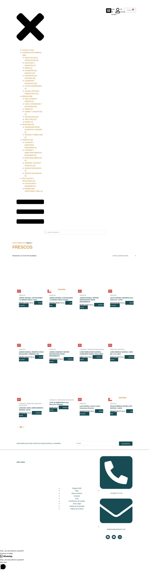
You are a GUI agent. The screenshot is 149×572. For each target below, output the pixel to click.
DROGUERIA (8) (28, 124)
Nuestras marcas (28, 50)
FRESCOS (21, 243)
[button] (74, 552)
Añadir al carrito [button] (28, 362)
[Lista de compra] (108, 10)
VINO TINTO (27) (31, 119)
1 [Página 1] (19, 428)
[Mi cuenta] (117, 10)
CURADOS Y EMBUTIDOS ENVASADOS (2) (31, 144)
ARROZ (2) (28, 68)
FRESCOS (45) (27, 140)
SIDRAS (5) (29, 109)
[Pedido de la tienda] (124, 255)
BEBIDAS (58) (27, 96)
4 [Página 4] (23, 428)
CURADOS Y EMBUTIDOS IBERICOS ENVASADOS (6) (33, 152)
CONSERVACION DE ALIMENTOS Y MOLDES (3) (33, 129)
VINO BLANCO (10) (31, 117)
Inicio (14, 243)
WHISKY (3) (29, 122)
